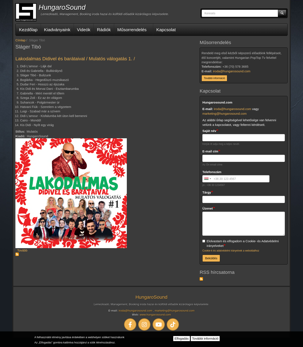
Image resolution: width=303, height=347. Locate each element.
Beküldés (211, 258)
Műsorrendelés (132, 29)
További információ (214, 78)
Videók (84, 29)
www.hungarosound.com (155, 314)
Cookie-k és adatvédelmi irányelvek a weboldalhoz (230, 250)
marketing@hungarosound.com (224, 113)
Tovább (22, 250)
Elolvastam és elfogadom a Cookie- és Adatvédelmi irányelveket (240, 243)
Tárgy (206, 192)
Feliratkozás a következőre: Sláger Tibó (17, 254)
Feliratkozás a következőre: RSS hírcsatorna (201, 279)
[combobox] (207, 178)
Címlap (20, 40)
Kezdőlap (28, 29)
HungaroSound (62, 7)
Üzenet (207, 208)
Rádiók (104, 29)
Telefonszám (211, 172)
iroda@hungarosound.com (231, 71)
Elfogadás (181, 338)
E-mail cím (210, 151)
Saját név (209, 131)
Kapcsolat (166, 29)
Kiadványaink (57, 29)
